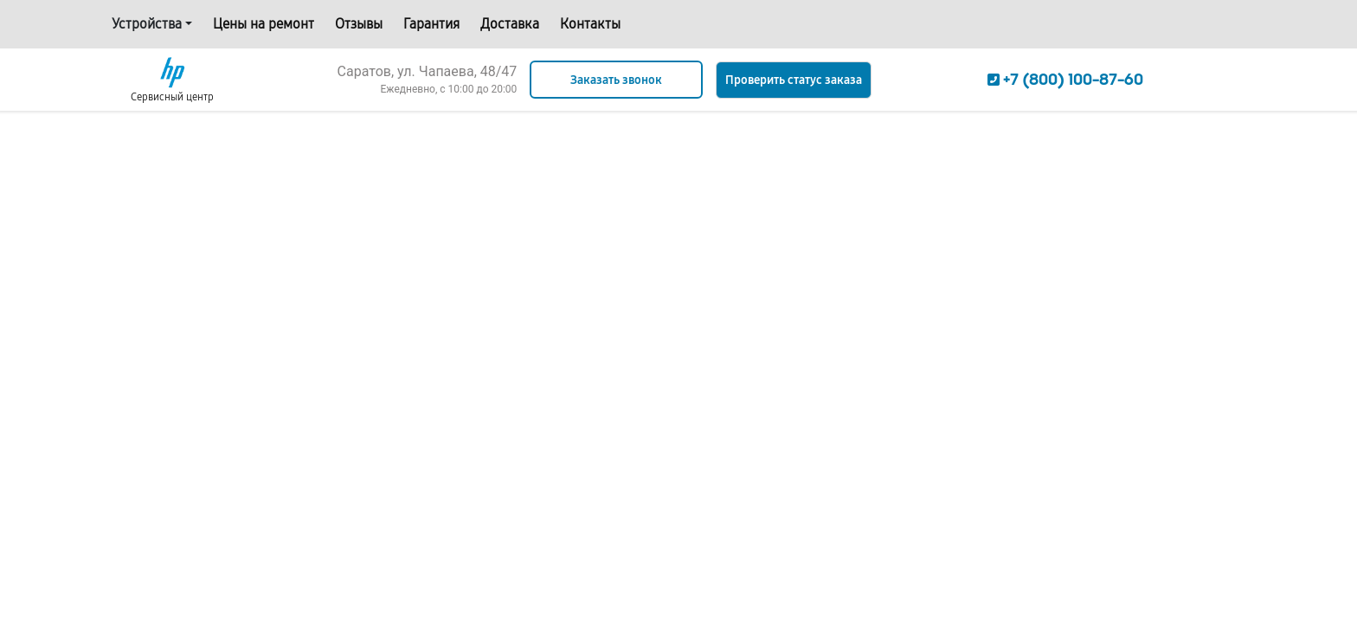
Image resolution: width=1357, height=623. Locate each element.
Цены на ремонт (263, 24)
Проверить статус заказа (793, 80)
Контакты (590, 24)
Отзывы (359, 24)
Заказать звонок (616, 80)
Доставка (509, 24)
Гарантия (431, 24)
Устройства (147, 24)
